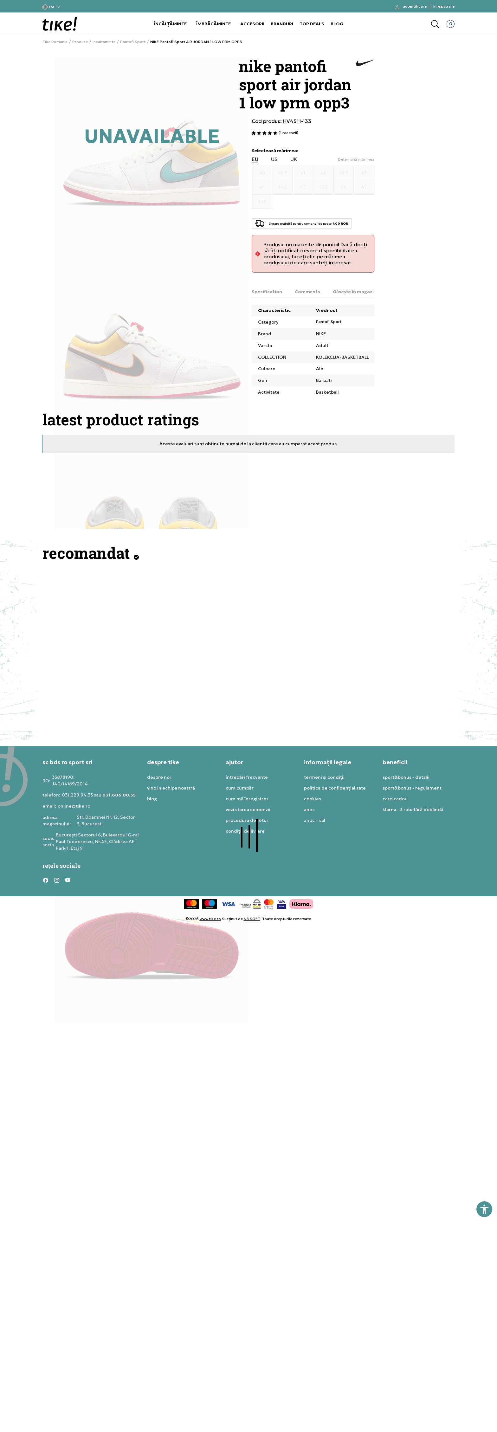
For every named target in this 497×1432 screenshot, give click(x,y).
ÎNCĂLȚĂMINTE (170, 24)
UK (293, 159)
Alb (319, 368)
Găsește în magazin (355, 291)
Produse (80, 42)
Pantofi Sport (132, 42)
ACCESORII (252, 24)
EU (255, 159)
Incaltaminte (104, 42)
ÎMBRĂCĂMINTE (213, 24)
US (274, 159)
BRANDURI (282, 24)
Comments (307, 291)
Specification (267, 291)
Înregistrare (444, 6)
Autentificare (415, 6)
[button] (51, 6)
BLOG (337, 24)
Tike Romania (55, 42)
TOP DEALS (312, 24)
